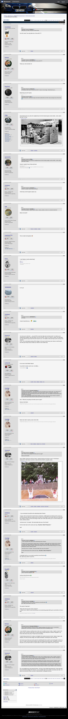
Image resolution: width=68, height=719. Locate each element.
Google (52, 683)
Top (65, 707)
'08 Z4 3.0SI (7, 141)
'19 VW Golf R (7, 140)
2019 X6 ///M (7, 409)
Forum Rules (5, 701)
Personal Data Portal (42, 716)
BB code (4, 696)
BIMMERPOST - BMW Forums (59, 707)
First (31, 20)
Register (63, 1)
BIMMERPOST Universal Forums (19, 15)
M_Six (6, 258)
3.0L (43, 381)
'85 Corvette (7, 135)
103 (44, 20)
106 (49, 20)
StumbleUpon (7, 684)
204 (59, 20)
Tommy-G (7, 335)
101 (40, 20)
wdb (6, 206)
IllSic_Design (46, 506)
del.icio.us (21, 684)
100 (38, 20)
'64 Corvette (7, 137)
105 (48, 20)
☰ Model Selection (15, 1)
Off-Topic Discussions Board (30, 15)
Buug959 (7, 569)
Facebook (21, 683)
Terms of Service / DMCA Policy (32, 716)
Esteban (7, 57)
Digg (36, 683)
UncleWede (8, 27)
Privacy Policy (24, 716)
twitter (6, 683)
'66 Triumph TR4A (8, 136)
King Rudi (7, 86)
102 (42, 20)
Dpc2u (35, 381)
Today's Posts (51, 12)
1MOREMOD (8, 287)
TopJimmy (35, 531)
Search (56, 12)
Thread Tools (61, 22)
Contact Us (51, 707)
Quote (62, 51)
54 (35, 20)
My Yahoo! (37, 684)
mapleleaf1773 (8, 235)
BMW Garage (34, 12)
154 (57, 20)
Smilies (4, 697)
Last (62, 20)
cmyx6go (32, 381)
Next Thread (37, 687)
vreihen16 (32, 356)
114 (55, 20)
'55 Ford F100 (7, 134)
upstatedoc (35, 150)
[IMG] (4, 698)
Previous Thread (31, 687)
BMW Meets (41, 12)
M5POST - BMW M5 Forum (8, 15)
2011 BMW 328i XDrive (9, 248)
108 (53, 20)
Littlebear (32, 150)
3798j (6, 115)
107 (51, 20)
